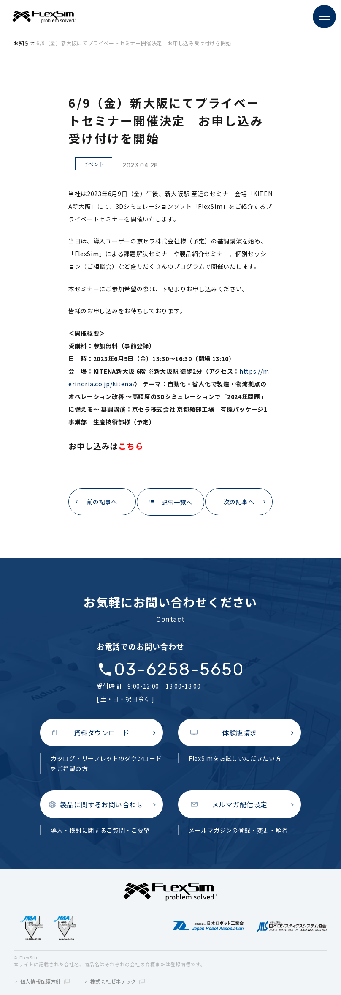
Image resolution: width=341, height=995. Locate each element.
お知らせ (24, 42)
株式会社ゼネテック (117, 981)
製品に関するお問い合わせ (101, 804)
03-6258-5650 (179, 669)
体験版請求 (239, 732)
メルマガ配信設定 (240, 804)
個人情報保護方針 (45, 981)
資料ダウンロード (102, 732)
